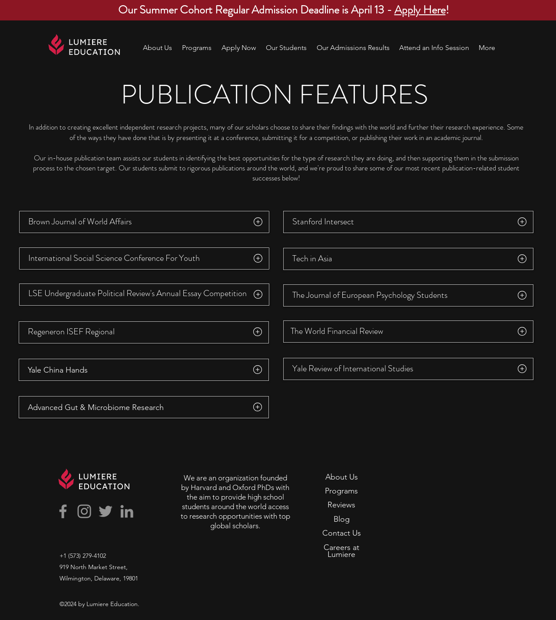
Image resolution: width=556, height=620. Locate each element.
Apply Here (420, 10)
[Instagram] (84, 511)
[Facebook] (63, 511)
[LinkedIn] (127, 511)
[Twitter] (105, 511)
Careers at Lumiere (341, 551)
